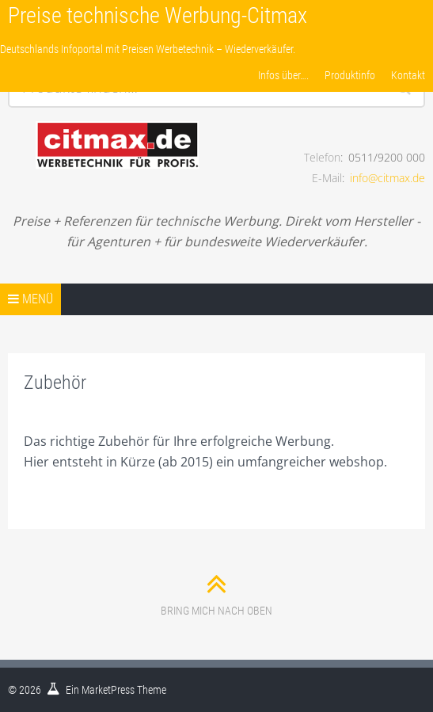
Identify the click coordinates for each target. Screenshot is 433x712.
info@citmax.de (387, 177)
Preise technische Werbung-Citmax (157, 15)
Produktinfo (350, 75)
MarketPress (108, 689)
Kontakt (408, 75)
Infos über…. (283, 75)
